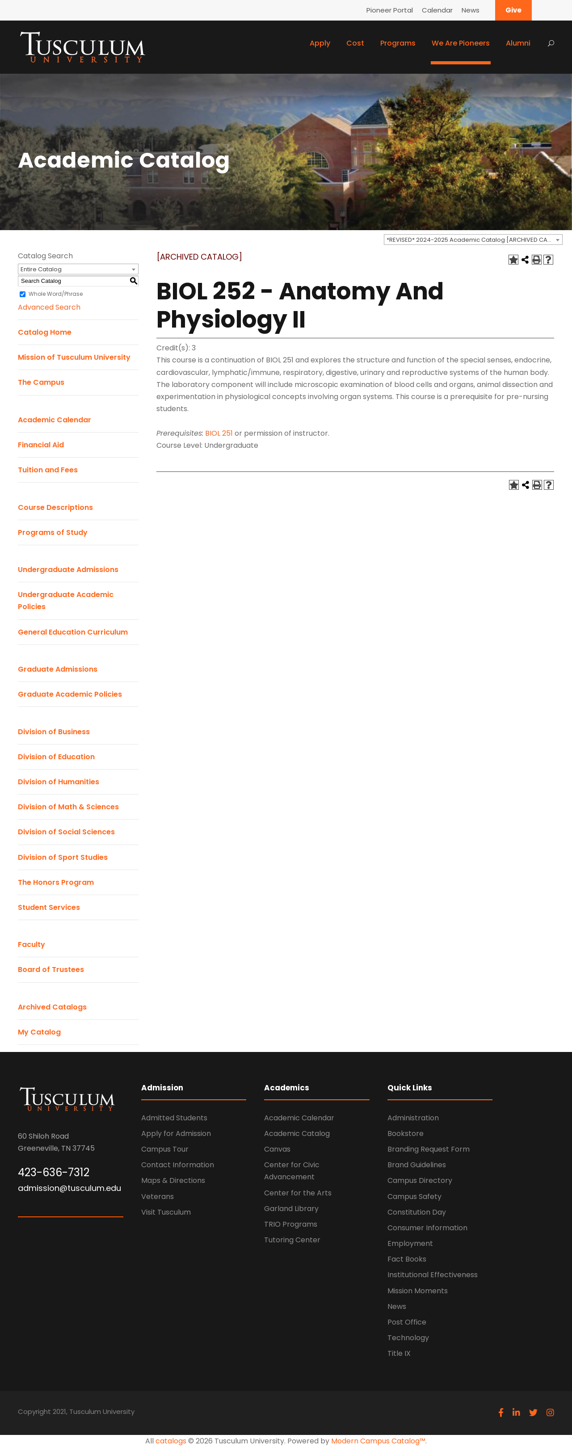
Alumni (518, 43)
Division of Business (54, 732)
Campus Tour (165, 1149)
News (470, 10)
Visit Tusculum (166, 1212)
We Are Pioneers (461, 43)
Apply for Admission (176, 1133)
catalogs (171, 1441)
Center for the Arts (298, 1193)
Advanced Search (49, 307)
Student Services (49, 907)
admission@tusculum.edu (69, 1188)
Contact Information (177, 1165)
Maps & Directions (173, 1180)
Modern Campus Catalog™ (378, 1441)
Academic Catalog (297, 1133)
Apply (320, 43)
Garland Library (291, 1208)
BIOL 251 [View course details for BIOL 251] (219, 433)
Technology (408, 1338)
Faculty (31, 944)
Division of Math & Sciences (68, 807)
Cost (355, 43)
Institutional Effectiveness (432, 1275)
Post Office (406, 1322)
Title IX (399, 1353)
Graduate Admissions (57, 669)
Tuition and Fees (48, 470)
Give (513, 10)
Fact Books (406, 1259)
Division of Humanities (58, 782)
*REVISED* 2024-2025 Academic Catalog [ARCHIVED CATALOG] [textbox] (474, 240)
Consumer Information (427, 1228)
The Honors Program (56, 882)
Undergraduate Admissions (68, 569)
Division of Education (56, 757)
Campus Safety (414, 1196)
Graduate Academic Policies (70, 694)
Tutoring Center (292, 1240)
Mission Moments (417, 1291)
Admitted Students (174, 1118)
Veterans (157, 1196)
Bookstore (405, 1133)
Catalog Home (45, 332)
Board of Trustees (51, 969)
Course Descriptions (55, 507)
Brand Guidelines (416, 1165)
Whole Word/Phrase (56, 294)
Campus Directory (419, 1180)
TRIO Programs (290, 1224)
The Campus (41, 382)
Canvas (277, 1149)
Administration (413, 1118)
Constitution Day (416, 1212)
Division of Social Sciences (66, 832)
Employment (410, 1243)
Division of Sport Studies (63, 857)
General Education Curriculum (73, 632)
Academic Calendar (54, 420)
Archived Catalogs (52, 1007)
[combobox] (473, 239)
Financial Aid (41, 445)
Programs (398, 43)
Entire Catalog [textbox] (41, 269)
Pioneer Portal (389, 10)
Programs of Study (53, 532)
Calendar (437, 10)
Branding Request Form (428, 1149)
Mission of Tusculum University (74, 357)
